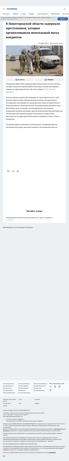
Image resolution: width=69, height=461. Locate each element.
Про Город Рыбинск (23, 388)
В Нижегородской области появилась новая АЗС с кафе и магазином (34, 219)
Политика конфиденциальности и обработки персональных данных (20, 443)
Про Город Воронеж (8, 386)
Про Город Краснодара (24, 392)
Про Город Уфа (37, 388)
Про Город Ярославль (39, 390)
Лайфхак (15, 14)
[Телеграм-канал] (49, 79)
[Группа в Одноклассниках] (55, 386)
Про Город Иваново (23, 386)
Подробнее (50, 441)
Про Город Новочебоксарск (40, 383)
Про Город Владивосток (9, 392)
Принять (62, 19)
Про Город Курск (7, 388)
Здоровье (31, 14)
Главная (5, 405)
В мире (24, 14)
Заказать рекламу (43, 14)
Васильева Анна (56, 43)
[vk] (8, 171)
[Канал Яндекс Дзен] (50, 390)
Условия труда (6, 403)
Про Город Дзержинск (8, 383)
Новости (37, 403)
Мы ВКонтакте (55, 14)
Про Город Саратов (8, 390)
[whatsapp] (13, 171)
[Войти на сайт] (64, 9)
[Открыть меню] (4, 9)
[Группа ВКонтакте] (20, 79)
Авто (20, 403)
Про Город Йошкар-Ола (40, 386)
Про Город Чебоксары (23, 383)
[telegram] (18, 171)
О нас (20, 399)
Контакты (37, 399)
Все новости (6, 14)
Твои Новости (21, 390)
